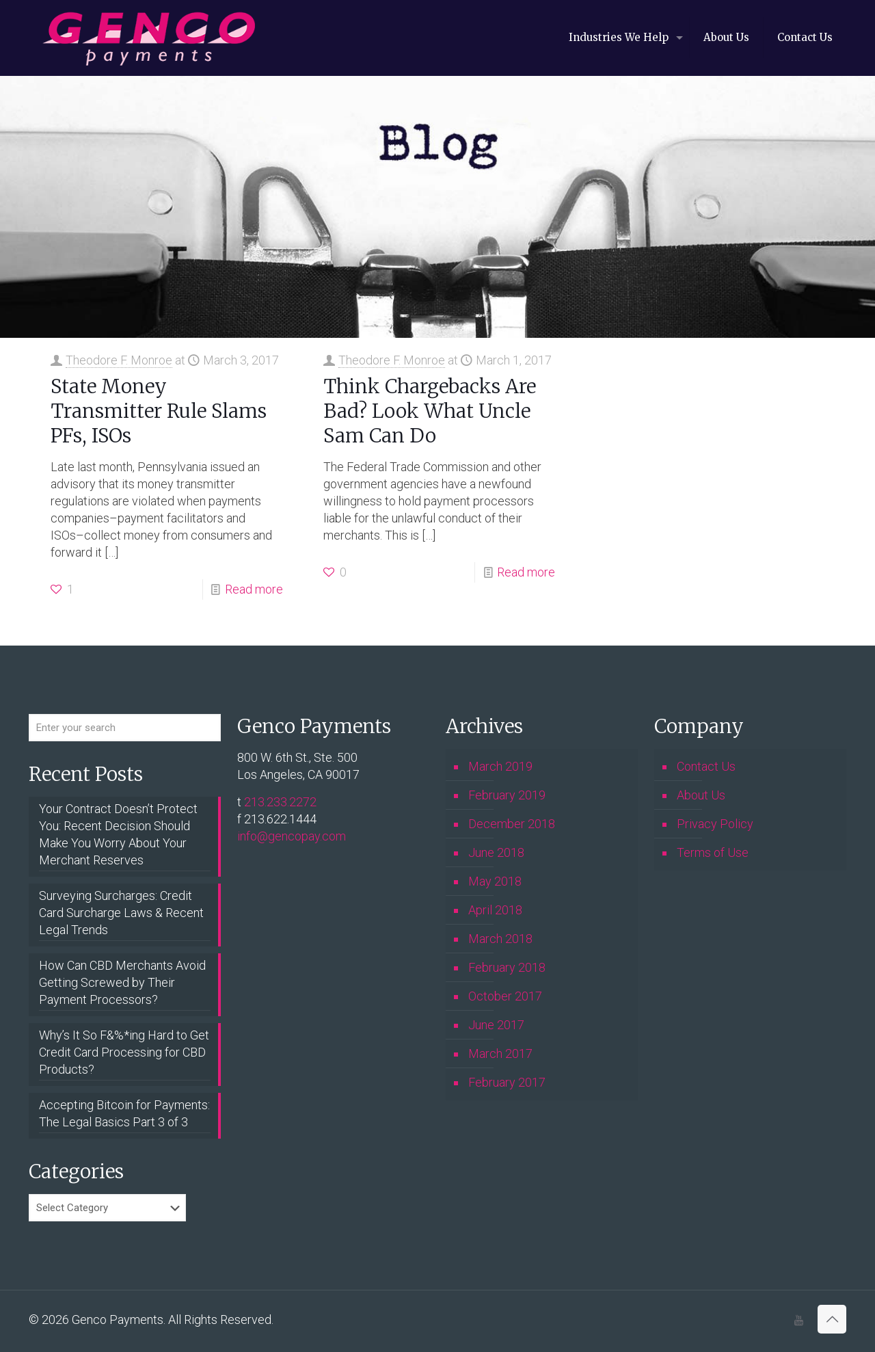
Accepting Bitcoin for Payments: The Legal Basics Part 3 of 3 (124, 1113)
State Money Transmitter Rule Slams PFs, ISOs (159, 411)
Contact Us (706, 766)
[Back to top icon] (832, 1319)
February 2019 (507, 795)
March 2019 (500, 766)
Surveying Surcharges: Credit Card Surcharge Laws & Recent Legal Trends (121, 912)
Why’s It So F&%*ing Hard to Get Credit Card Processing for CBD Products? (124, 1052)
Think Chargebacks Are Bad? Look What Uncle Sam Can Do (429, 411)
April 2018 (495, 910)
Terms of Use (713, 852)
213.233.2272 (280, 802)
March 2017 (500, 1053)
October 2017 (505, 996)
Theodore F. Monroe (119, 360)
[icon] (799, 1320)
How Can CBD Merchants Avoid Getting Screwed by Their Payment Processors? (122, 982)
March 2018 (500, 938)
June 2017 (496, 1025)
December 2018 (511, 824)
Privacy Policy (715, 824)
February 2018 (507, 967)
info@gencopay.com (291, 836)
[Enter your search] (125, 727)
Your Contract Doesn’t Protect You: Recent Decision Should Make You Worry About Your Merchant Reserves (118, 834)
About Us (701, 795)
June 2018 (496, 852)
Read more (254, 589)
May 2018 (495, 881)
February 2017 (507, 1082)
